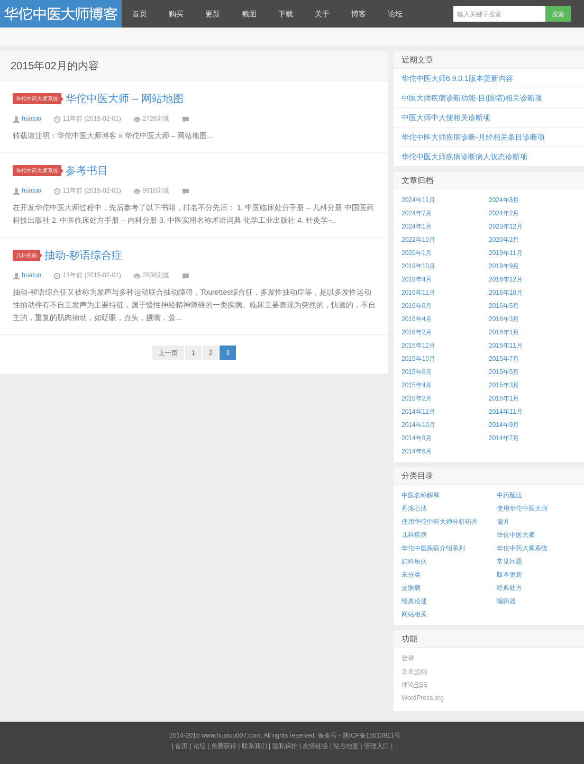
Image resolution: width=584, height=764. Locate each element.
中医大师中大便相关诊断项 (446, 117)
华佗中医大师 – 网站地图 (124, 98)
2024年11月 (418, 200)
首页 (139, 14)
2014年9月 (504, 425)
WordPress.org (423, 698)
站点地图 (346, 746)
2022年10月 (418, 239)
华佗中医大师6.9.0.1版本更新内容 (457, 78)
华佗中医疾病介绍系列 (433, 548)
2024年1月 (417, 226)
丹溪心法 (414, 508)
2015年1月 (504, 398)
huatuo (31, 118)
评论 (414, 684)
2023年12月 (506, 226)
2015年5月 (504, 372)
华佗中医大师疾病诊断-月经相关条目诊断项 (473, 137)
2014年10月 (418, 425)
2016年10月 (506, 292)
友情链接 (315, 746)
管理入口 (376, 746)
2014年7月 (504, 438)
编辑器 (506, 601)
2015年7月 (504, 358)
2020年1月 (417, 253)
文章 (414, 671)
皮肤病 (411, 588)
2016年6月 (417, 306)
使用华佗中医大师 (522, 508)
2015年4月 (417, 385)
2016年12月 (506, 279)
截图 (249, 14)
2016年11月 (418, 292)
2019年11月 (506, 253)
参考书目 (87, 170)
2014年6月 (417, 451)
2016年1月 (504, 332)
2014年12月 (418, 411)
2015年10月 (418, 358)
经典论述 (414, 601)
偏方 (503, 521)
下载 (285, 14)
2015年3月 (504, 385)
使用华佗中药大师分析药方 (440, 521)
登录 (408, 658)
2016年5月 (504, 306)
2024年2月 (504, 213)
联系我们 (254, 746)
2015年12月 (418, 345)
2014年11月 (506, 411)
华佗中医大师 (516, 535)
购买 (176, 14)
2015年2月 (417, 398)
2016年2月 (417, 332)
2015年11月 (506, 345)
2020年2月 (504, 239)
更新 (212, 14)
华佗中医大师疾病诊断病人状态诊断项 (464, 156)
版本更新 (509, 574)
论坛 (395, 14)
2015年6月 (417, 372)
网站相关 (414, 614)
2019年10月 (418, 266)
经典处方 (509, 588)
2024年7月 (417, 213)
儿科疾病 (28, 255)
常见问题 (509, 561)
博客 (358, 14)
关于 (322, 14)
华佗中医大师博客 (61, 14)
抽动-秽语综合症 (83, 255)
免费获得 (223, 746)
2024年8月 (504, 200)
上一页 (168, 353)
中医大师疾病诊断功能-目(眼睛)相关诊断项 (472, 98)
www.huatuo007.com (231, 735)
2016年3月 (504, 319)
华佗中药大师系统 (38, 99)
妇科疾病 (414, 561)
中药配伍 (509, 495)
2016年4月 (417, 319)
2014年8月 (417, 438)
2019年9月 (504, 266)
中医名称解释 (421, 495)
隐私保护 (285, 746)
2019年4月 (417, 279)
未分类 (411, 574)
